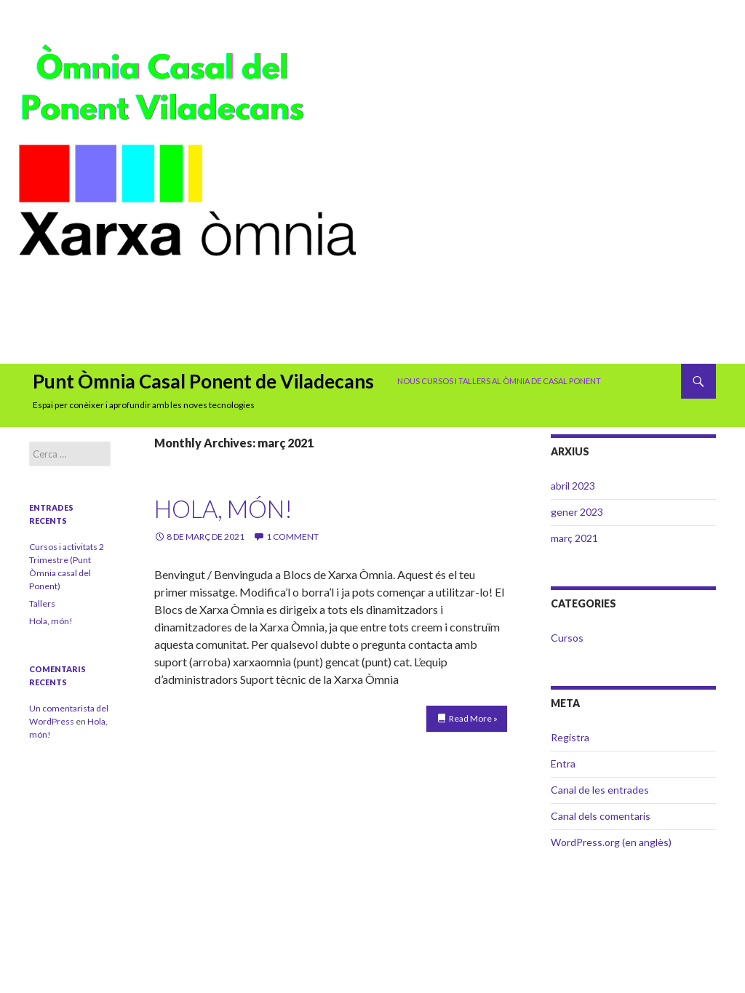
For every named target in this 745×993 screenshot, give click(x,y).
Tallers (42, 603)
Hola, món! (223, 508)
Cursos (567, 637)
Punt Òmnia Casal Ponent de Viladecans (203, 381)
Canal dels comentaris (600, 816)
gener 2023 (577, 512)
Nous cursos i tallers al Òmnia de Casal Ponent (499, 381)
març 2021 (574, 538)
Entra (563, 763)
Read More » (473, 718)
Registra (570, 737)
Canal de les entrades (600, 789)
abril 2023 (573, 485)
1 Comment (292, 536)
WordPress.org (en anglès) (611, 842)
